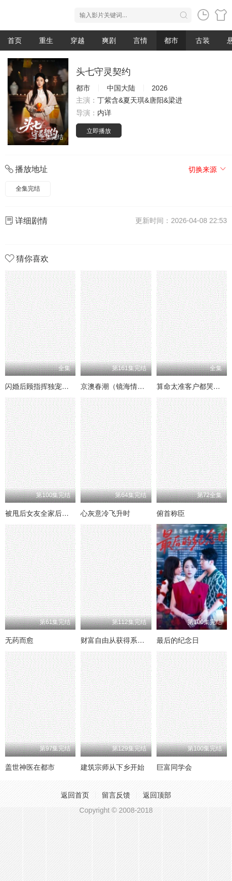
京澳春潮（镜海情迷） (116, 386)
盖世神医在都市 (30, 767)
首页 (15, 40)
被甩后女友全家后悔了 (40, 513)
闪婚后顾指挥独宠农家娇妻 (47, 386)
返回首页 (75, 795)
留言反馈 (116, 795)
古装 (203, 40)
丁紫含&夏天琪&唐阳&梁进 (139, 100)
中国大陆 (121, 88)
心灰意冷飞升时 (105, 513)
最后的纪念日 (178, 640)
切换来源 (207, 169)
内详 (104, 113)
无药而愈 (19, 640)
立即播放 (99, 131)
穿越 (77, 40)
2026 (160, 88)
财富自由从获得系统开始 (120, 640)
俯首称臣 (171, 513)
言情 (140, 40)
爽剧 (109, 40)
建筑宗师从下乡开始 (112, 767)
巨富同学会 (174, 767)
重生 (46, 40)
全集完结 (28, 188)
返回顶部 (157, 795)
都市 (171, 40)
